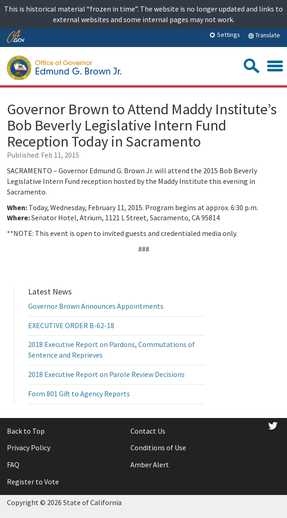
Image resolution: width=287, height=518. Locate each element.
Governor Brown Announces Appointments (96, 306)
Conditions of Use (158, 447)
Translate (264, 35)
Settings (224, 34)
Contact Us (147, 431)
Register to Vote (33, 481)
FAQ (13, 464)
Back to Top (26, 431)
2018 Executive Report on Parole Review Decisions (106, 374)
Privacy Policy (28, 447)
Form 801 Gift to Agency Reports (79, 393)
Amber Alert (149, 464)
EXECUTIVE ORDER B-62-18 (71, 325)
